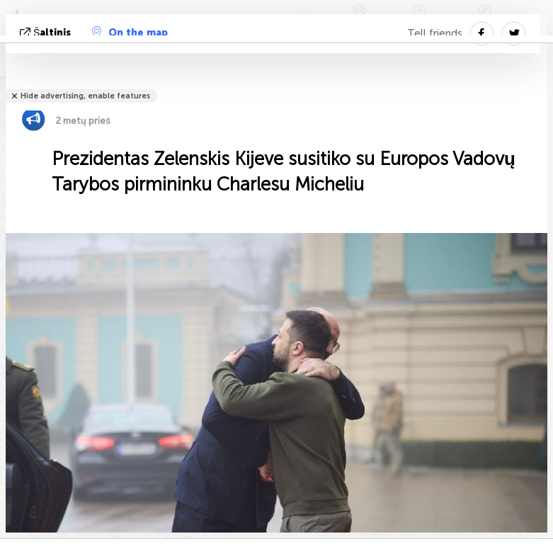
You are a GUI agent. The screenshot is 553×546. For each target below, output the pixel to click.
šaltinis (47, 33)
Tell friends (434, 33)
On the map (130, 32)
